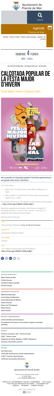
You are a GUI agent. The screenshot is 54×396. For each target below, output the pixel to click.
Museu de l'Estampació (9, 305)
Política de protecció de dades (20, 383)
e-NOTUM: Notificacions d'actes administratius (17, 354)
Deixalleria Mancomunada (10, 283)
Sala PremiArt (6, 310)
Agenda (40, 37)
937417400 (27, 376)
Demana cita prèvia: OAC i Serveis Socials (16, 334)
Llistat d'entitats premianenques (12, 320)
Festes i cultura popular (28, 37)
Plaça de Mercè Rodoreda (30, 225)
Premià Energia (6, 285)
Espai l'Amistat (6, 303)
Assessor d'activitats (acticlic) (12, 342)
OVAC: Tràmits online (8, 336)
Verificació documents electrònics (13, 359)
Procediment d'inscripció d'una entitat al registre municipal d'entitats (21, 323)
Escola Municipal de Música (11, 300)
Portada (5, 37)
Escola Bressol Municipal (10, 297)
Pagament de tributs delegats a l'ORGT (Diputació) (18, 339)
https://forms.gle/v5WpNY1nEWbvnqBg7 (18, 204)
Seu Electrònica (6, 351)
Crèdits (16, 385)
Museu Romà (5, 308)
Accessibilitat (42, 383)
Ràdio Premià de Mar (8, 277)
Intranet (25, 385)
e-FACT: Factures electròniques (12, 356)
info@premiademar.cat (28, 378)
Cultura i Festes (14, 37)
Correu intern (37, 385)
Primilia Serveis (6, 280)
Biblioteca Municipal (8, 295)
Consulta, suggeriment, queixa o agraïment (21, 382)
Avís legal (46, 382)
